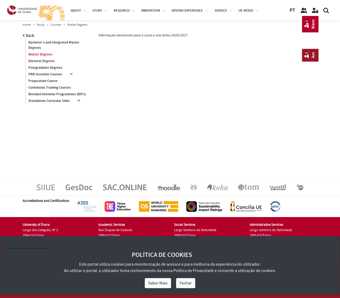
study (97, 10)
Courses (55, 25)
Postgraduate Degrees (45, 67)
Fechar (186, 283)
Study (41, 25)
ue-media (246, 10)
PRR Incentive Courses (45, 74)
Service (221, 10)
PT (292, 10)
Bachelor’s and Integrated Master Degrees (53, 45)
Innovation (150, 10)
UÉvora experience (187, 10)
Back (28, 35)
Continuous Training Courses (49, 87)
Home (27, 25)
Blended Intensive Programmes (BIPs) (57, 94)
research (122, 10)
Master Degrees (40, 54)
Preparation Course (43, 81)
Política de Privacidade (193, 270)
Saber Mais (158, 283)
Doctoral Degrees (41, 61)
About (76, 10)
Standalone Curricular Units (49, 100)
